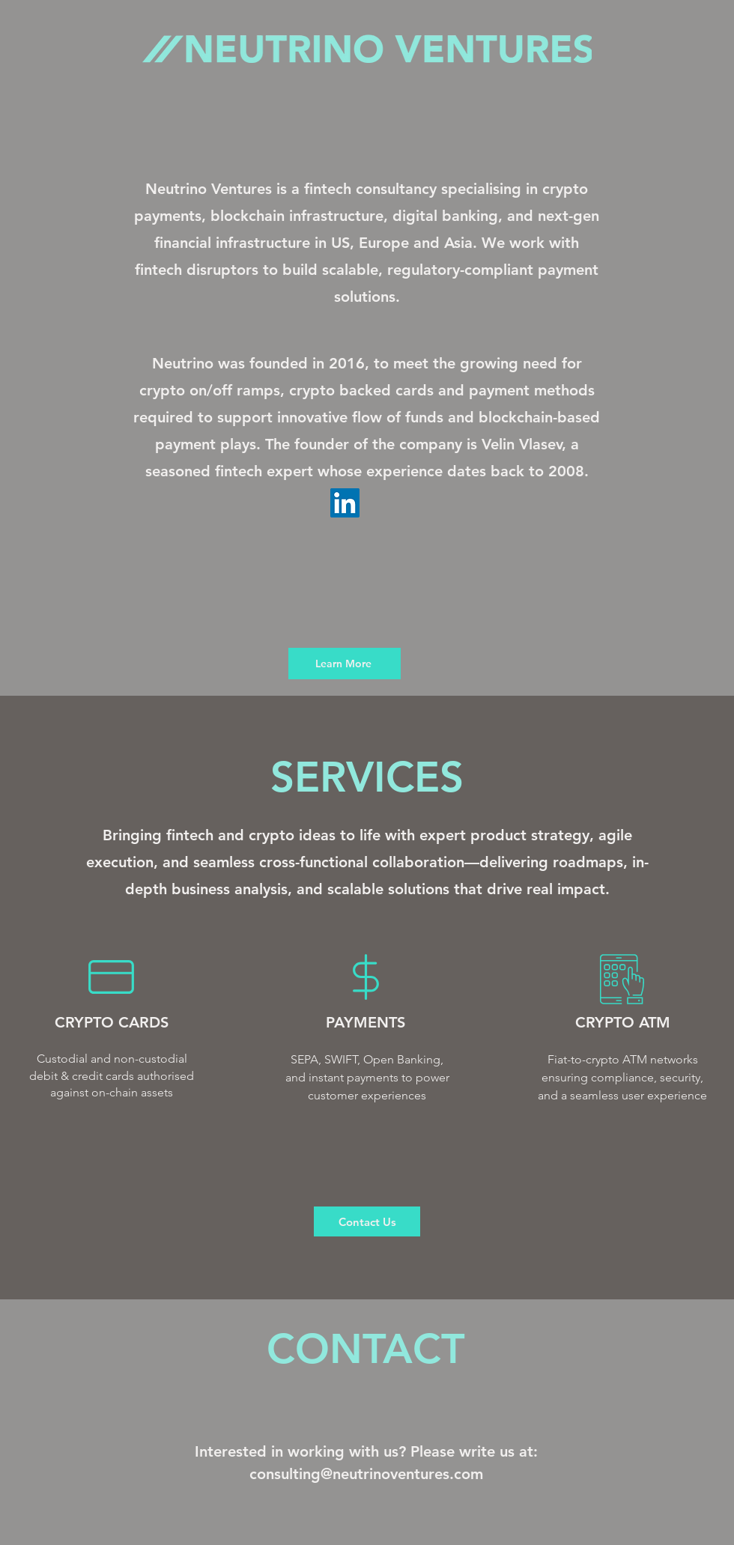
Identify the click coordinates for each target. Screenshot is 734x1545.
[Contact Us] (367, 1221)
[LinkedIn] (345, 502)
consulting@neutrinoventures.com (366, 1474)
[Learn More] (344, 663)
